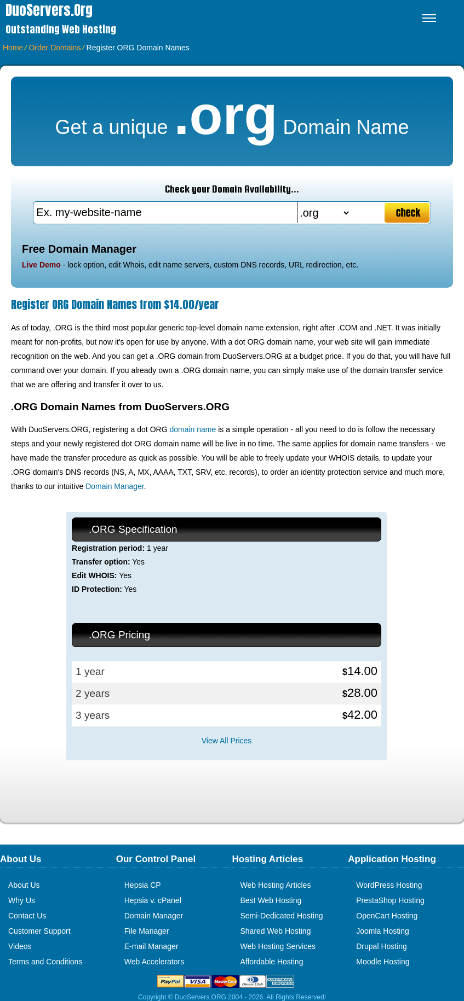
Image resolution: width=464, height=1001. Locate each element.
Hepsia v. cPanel (152, 900)
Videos (20, 946)
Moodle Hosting (382, 961)
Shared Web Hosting (275, 931)
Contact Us (27, 915)
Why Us (21, 900)
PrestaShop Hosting (390, 900)
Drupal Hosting (381, 946)
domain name (192, 429)
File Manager (146, 931)
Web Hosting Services (278, 946)
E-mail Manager (151, 946)
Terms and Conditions (45, 961)
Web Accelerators (154, 961)
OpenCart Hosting (386, 915)
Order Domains (54, 47)
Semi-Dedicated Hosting (281, 915)
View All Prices (227, 740)
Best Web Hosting (271, 900)
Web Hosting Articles (275, 885)
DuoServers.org (49, 10)
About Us (24, 885)
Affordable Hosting (271, 961)
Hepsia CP (142, 885)
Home (13, 47)
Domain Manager (114, 486)
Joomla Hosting (382, 931)
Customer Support (39, 931)
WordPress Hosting (389, 885)
